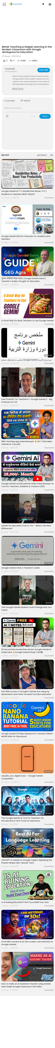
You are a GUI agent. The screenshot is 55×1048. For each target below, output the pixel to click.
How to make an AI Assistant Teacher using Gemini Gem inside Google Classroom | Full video (26, 985)
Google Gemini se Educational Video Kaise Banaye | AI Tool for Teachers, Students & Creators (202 (27, 485)
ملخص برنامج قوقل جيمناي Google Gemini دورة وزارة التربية (26, 360)
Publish (45, 116)
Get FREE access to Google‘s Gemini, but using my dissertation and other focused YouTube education (26, 693)
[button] (50, 4)
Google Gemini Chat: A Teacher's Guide (20, 568)
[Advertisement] (27, 136)
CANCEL (33, 116)
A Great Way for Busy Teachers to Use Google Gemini (27, 320)
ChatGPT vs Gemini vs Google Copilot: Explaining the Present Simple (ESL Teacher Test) (26, 861)
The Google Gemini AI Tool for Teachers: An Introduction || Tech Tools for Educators (22, 819)
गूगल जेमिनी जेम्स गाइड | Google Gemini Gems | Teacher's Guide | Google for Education (23, 280)
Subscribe (43, 70)
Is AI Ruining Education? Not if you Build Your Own (25, 902)
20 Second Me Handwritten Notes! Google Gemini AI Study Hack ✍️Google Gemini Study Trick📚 (26, 651)
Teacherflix (10, 69)
